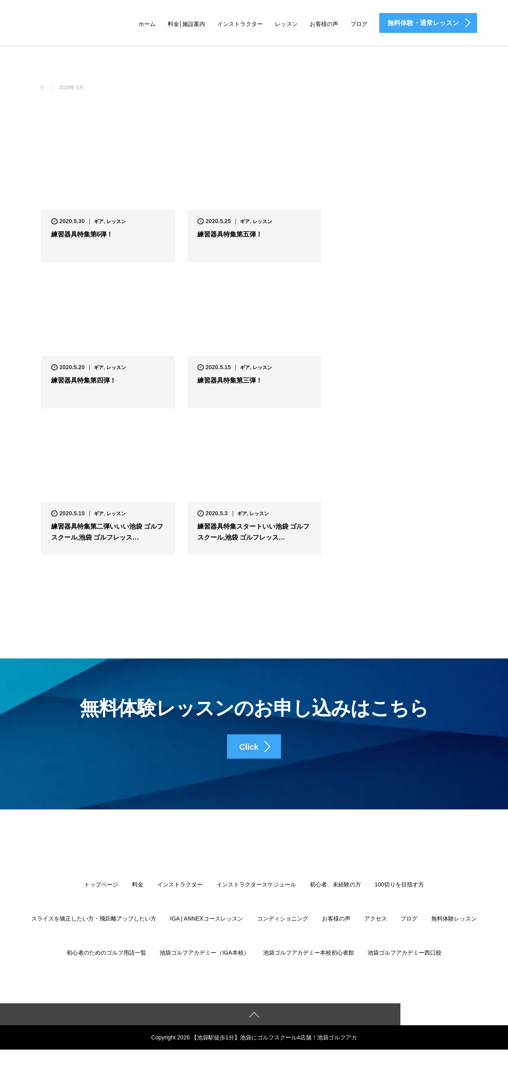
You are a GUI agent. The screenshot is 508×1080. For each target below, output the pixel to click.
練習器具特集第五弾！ (229, 234)
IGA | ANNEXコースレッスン (206, 924)
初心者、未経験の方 (335, 890)
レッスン (286, 24)
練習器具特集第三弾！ (229, 380)
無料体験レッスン (454, 924)
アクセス (375, 924)
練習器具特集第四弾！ (83, 380)
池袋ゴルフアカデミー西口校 (404, 958)
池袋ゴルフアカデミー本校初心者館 (308, 958)
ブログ (358, 24)
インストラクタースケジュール (256, 890)
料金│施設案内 (186, 24)
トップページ (101, 890)
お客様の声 (324, 24)
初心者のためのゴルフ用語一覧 (106, 958)
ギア (99, 221)
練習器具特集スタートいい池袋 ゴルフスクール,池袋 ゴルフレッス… (253, 532)
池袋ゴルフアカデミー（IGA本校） (204, 958)
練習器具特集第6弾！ (82, 234)
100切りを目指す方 (399, 890)
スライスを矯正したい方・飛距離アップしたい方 (93, 924)
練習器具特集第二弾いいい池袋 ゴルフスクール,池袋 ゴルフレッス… (107, 532)
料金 (137, 890)
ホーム (147, 24)
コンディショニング (282, 924)
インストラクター (240, 24)
